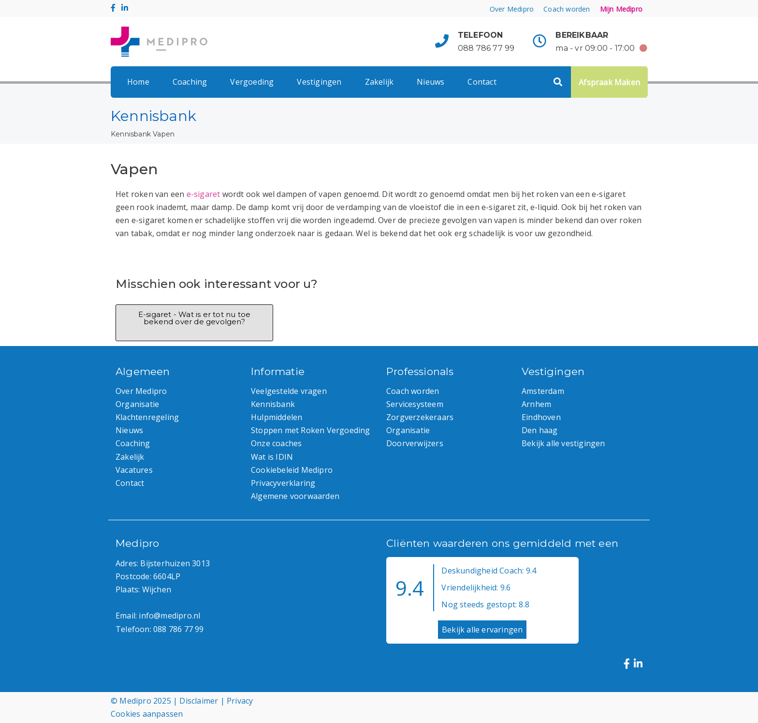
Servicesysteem (414, 404)
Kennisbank (131, 134)
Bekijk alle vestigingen (563, 443)
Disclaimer (198, 700)
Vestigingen (319, 81)
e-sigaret (203, 194)
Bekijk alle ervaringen (482, 629)
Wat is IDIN (272, 457)
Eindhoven (541, 417)
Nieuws (430, 81)
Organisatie (137, 404)
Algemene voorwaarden (295, 496)
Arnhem (536, 404)
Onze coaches (276, 443)
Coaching (190, 81)
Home (138, 81)
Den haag (540, 430)
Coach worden (566, 9)
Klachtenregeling (147, 417)
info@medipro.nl (169, 615)
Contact (481, 81)
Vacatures (134, 470)
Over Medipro (512, 9)
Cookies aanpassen (147, 713)
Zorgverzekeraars (419, 417)
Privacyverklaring (283, 483)
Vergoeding (252, 81)
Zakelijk (379, 81)
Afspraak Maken (609, 82)
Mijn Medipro (621, 9)
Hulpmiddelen (276, 417)
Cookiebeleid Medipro (292, 470)
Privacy (240, 700)
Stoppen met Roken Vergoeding (310, 430)
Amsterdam (543, 391)
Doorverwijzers (414, 443)
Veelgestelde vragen (289, 391)
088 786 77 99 (486, 48)
